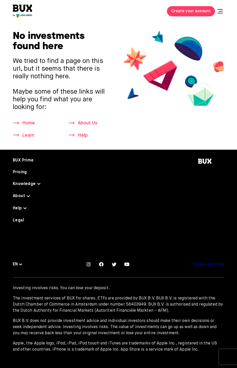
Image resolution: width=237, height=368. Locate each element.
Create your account (191, 11)
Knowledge (24, 184)
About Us (88, 123)
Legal (18, 220)
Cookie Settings (208, 264)
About (19, 196)
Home (28, 123)
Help (83, 135)
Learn (28, 135)
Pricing (20, 172)
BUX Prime (23, 160)
